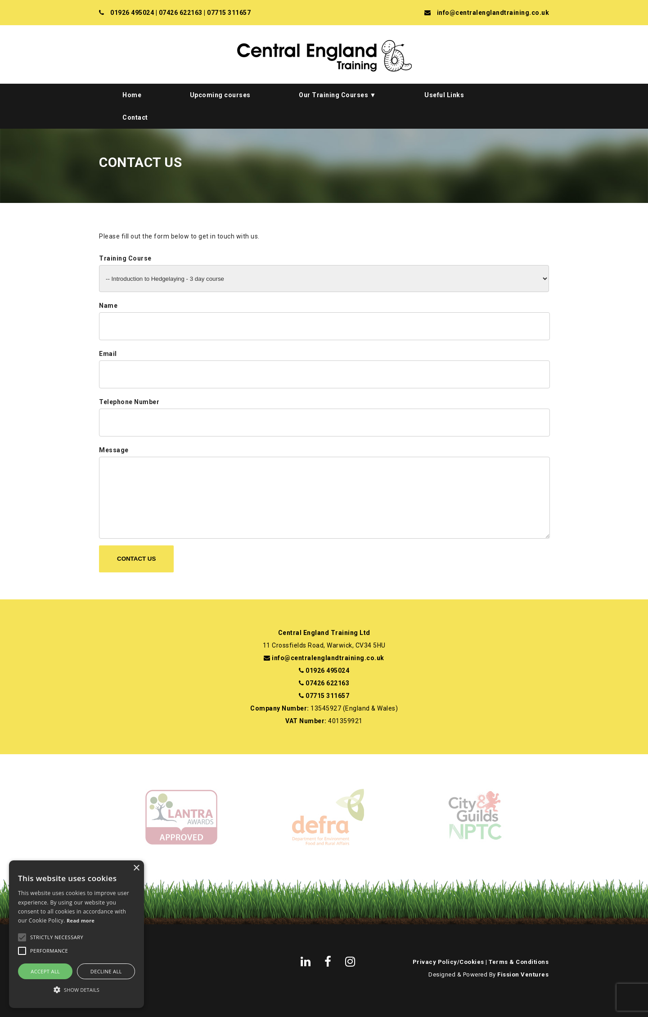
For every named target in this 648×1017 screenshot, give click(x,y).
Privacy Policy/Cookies (448, 961)
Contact (135, 117)
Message (114, 450)
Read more (80, 920)
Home (131, 95)
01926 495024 (132, 12)
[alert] (76, 934)
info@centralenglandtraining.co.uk (493, 12)
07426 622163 (180, 12)
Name (108, 305)
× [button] (136, 868)
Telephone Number (129, 401)
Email (108, 353)
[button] (76, 990)
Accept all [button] (45, 971)
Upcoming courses (220, 95)
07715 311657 (229, 12)
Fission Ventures (523, 974)
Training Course (125, 258)
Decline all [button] (106, 971)
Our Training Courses (333, 95)
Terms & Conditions (519, 961)
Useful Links (444, 95)
